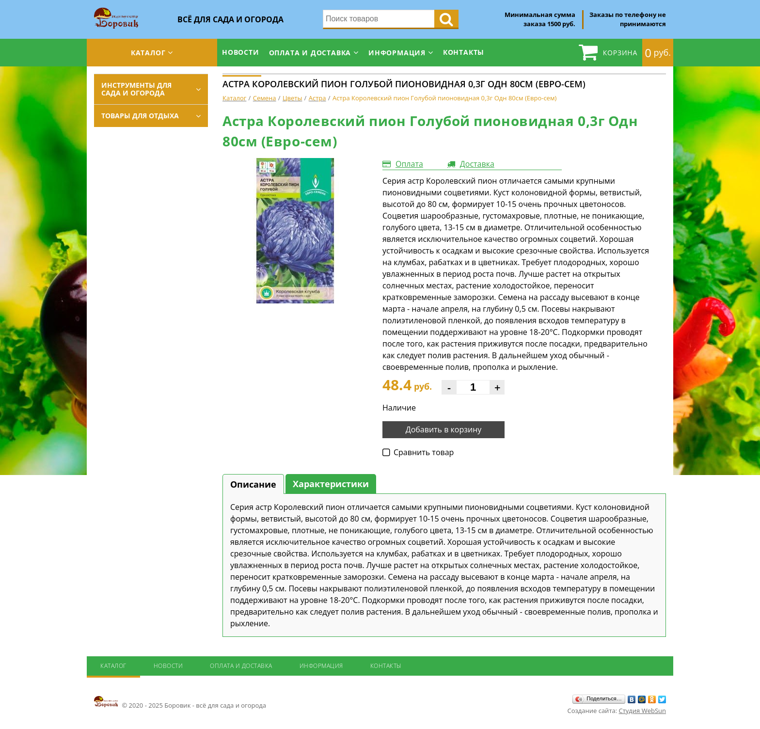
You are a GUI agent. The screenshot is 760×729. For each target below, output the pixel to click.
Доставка (477, 163)
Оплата (409, 163)
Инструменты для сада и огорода (136, 88)
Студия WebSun (642, 710)
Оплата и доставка (310, 52)
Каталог (148, 52)
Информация (397, 52)
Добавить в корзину (444, 429)
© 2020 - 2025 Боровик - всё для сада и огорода (180, 702)
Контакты (463, 52)
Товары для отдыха (140, 115)
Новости (240, 52)
